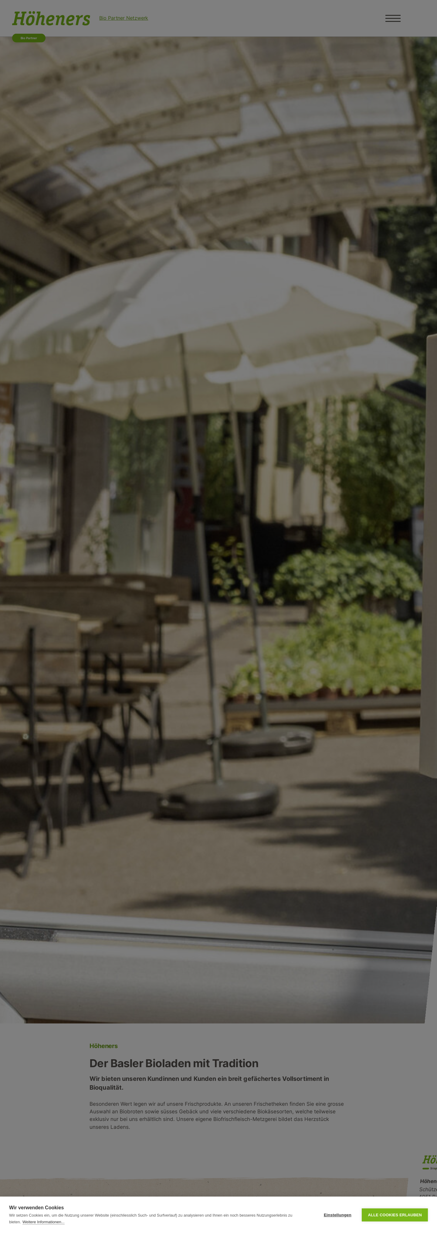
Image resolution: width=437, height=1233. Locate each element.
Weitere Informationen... (43, 1222)
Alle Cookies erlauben (395, 1215)
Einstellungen (337, 1215)
